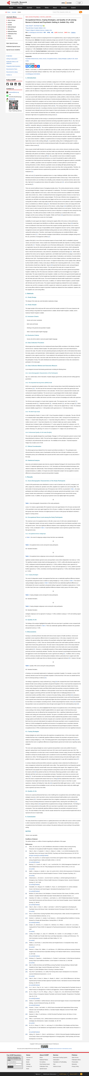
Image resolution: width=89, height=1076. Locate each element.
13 (48, 203)
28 (58, 778)
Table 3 (28, 537)
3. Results (29, 477)
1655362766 (12, 99)
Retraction (74, 1064)
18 (70, 251)
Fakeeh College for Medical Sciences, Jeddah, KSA (39, 30)
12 (63, 182)
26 (76, 739)
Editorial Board (11, 27)
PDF (45, 32)
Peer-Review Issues (45, 1064)
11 (32, 171)
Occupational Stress (52, 58)
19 (51, 265)
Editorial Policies (12, 31)
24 (72, 695)
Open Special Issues (11, 43)
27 (78, 759)
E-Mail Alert (9, 56)
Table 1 (72, 489)
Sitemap (28, 1064)
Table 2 (43, 527)
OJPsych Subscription (11, 58)
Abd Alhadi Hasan (38, 25)
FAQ (54, 1064)
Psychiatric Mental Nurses (31, 58)
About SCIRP (44, 1055)
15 (61, 215)
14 (64, 206)
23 (56, 681)
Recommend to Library (12, 72)
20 (33, 388)
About (55, 7)
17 (36, 234)
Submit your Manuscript (49, 1074)
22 (69, 658)
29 (34, 799)
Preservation (75, 1062)
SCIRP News (62, 1074)
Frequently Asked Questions (13, 66)
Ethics (9, 36)
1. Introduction (30, 78)
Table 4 (71, 580)
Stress (40, 58)
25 (74, 701)
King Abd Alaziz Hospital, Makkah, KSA (36, 28)
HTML (48, 32)
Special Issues (43, 1068)
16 (71, 223)
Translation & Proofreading (59, 1062)
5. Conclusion (30, 816)
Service (55, 1055)
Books (38, 7)
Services (64, 7)
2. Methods (29, 293)
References (28, 844)
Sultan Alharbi (28, 25)
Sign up (38, 1074)
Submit (73, 7)
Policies (74, 1055)
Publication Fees (12, 33)
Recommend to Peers (11, 69)
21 (34, 649)
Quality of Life (70, 58)
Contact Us (29, 1066)
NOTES (28, 831)
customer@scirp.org (14, 92)
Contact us (9, 74)
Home (11, 7)
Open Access (75, 1057)
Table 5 (46, 583)
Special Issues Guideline (13, 49)
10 (47, 156)
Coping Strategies (62, 58)
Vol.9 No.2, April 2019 (45, 16)
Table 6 (44, 625)
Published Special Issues (13, 46)
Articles (19, 7)
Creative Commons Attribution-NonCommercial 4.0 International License (56, 1048)
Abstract (28, 35)
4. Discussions (30, 632)
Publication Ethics (76, 1059)
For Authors (10, 29)
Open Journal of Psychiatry (32, 16)
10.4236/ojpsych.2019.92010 (35, 32)
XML (52, 32)
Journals (29, 7)
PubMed (46, 855)
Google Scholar (33, 855)
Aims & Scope (11, 20)
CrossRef (40, 855)
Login (79, 3)
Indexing (9, 38)
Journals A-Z (29, 1057)
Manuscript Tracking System (60, 1057)
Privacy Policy (75, 1066)
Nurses (44, 58)
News (47, 7)
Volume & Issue (57, 1066)
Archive (9, 24)
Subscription (56, 1059)
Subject (28, 1059)
